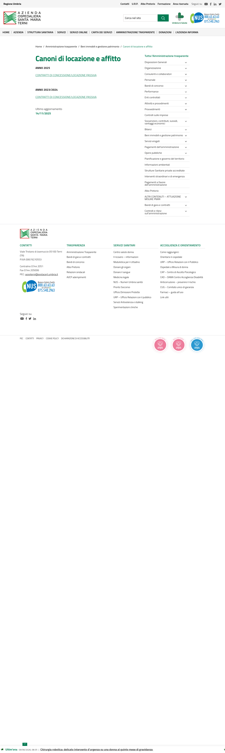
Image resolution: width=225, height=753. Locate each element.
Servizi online (78, 32)
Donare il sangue (122, 272)
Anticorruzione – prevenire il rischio (178, 282)
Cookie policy (52, 338)
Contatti (124, 4)
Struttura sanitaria (40, 32)
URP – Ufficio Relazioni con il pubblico (132, 297)
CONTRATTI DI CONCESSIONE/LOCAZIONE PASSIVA (65, 75)
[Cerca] (163, 17)
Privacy (39, 338)
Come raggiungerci (169, 252)
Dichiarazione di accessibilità (75, 338)
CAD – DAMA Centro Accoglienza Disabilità (181, 277)
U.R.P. (135, 4)
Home (6, 32)
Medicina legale (121, 277)
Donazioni (165, 32)
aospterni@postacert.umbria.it (41, 274)
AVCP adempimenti (76, 277)
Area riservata (180, 4)
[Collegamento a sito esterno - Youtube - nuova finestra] (23, 318)
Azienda (18, 32)
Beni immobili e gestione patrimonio (100, 46)
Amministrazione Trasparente (135, 32)
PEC (21, 338)
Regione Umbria (12, 4)
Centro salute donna (124, 252)
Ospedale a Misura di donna (174, 267)
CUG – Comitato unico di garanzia (177, 287)
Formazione (164, 4)
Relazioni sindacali (76, 272)
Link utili (164, 297)
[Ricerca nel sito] (140, 17)
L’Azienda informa (187, 32)
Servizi (61, 32)
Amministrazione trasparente (61, 46)
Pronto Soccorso (122, 287)
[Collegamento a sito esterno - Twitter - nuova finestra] (31, 318)
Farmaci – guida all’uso (171, 292)
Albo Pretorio (148, 4)
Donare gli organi (122, 267)
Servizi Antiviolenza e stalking (128, 302)
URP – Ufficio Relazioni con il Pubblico (179, 262)
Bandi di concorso (75, 262)
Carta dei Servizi (101, 32)
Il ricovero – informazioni (126, 257)
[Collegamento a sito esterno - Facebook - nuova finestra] (27, 318)
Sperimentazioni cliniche (126, 307)
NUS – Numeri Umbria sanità (128, 282)
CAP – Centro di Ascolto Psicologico (178, 272)
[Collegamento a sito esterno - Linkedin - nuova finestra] (35, 318)
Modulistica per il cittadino (127, 262)
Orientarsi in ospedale (171, 257)
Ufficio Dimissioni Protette (127, 292)
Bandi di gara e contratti (79, 257)
